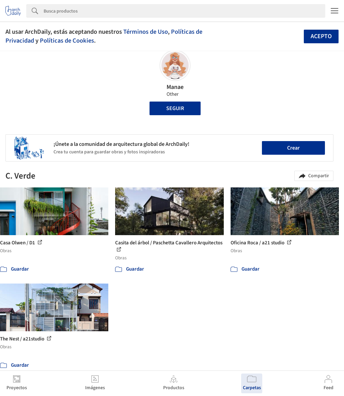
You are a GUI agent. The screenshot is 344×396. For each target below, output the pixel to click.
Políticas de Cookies (67, 40)
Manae (175, 87)
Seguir (175, 108)
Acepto (321, 36)
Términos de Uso (145, 31)
